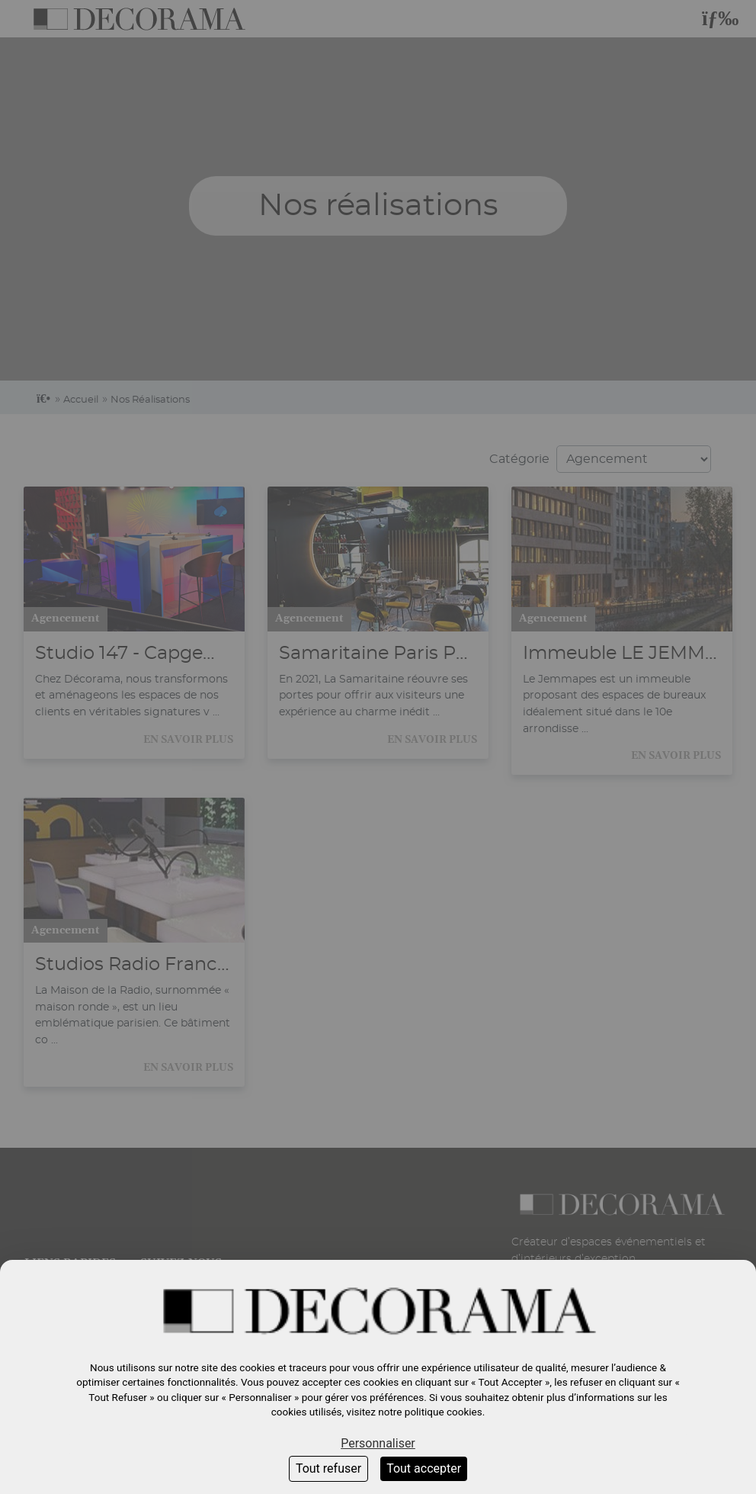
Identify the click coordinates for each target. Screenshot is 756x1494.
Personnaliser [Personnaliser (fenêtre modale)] (378, 1443)
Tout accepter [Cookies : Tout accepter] (423, 1468)
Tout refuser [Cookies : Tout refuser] (328, 1468)
